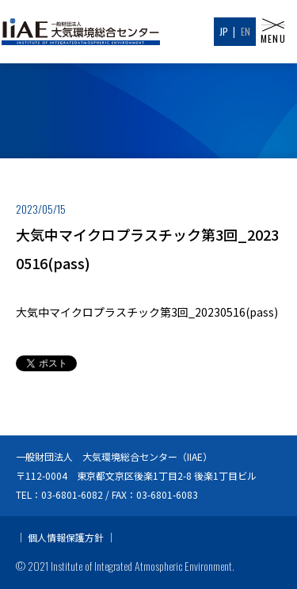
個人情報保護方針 (66, 537)
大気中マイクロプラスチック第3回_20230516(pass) (147, 312)
